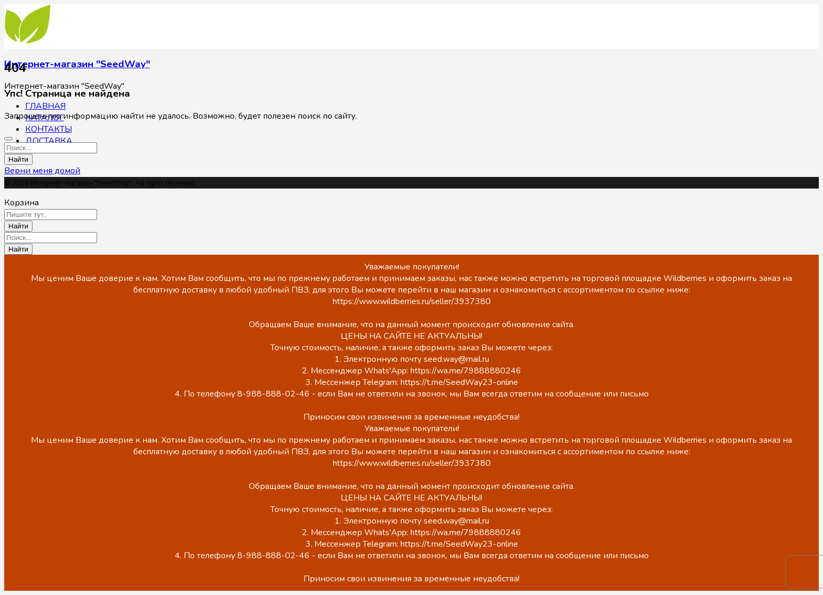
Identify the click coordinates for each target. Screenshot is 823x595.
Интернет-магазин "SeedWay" (77, 64)
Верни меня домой (42, 170)
